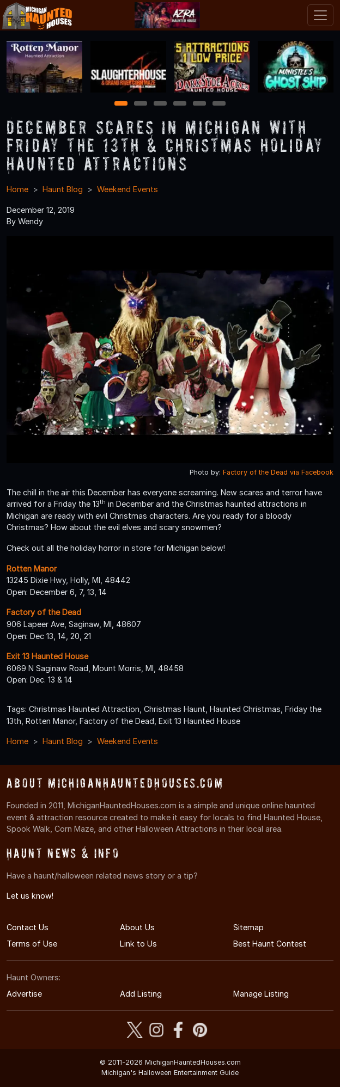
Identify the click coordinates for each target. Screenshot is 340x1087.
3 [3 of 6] (160, 104)
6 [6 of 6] (219, 104)
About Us (137, 927)
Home (17, 189)
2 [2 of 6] (140, 104)
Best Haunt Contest (269, 943)
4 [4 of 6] (180, 104)
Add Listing (141, 993)
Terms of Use (32, 943)
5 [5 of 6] (199, 104)
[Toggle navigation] (320, 15)
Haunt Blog (62, 189)
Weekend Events (127, 189)
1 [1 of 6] (121, 104)
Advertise (24, 993)
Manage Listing (261, 993)
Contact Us (27, 927)
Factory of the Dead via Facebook (278, 472)
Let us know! (30, 895)
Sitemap (248, 927)
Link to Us (138, 943)
